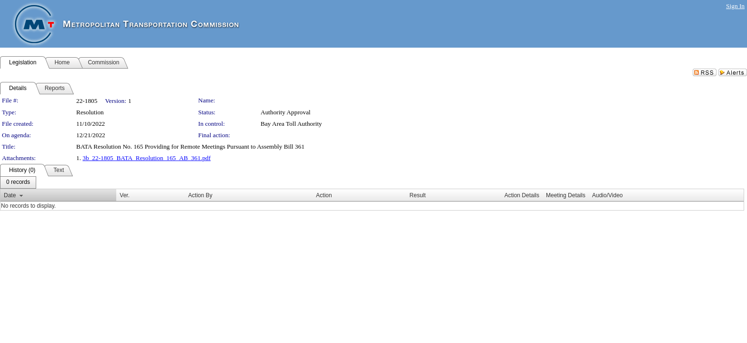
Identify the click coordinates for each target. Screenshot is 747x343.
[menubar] (18, 182)
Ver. (125, 195)
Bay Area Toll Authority (291, 123)
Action (324, 195)
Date (10, 195)
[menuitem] (18, 182)
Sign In (735, 6)
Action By (200, 195)
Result (418, 195)
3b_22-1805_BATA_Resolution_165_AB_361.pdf (146, 157)
